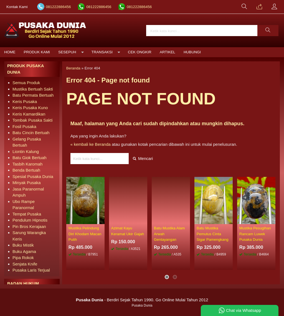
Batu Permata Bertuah (33, 95)
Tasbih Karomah (27, 164)
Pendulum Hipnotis (29, 220)
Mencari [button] (143, 158)
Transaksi (102, 52)
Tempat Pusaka (26, 214)
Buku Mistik (23, 245)
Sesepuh (67, 52)
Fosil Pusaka (24, 126)
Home (10, 52)
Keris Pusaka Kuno (30, 107)
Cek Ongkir (139, 52)
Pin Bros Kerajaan (29, 226)
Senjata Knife (24, 264)
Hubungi (192, 52)
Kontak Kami (17, 7)
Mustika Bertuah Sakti (32, 89)
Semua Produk (26, 82)
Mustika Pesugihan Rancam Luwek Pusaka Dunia (255, 234)
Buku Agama (24, 251)
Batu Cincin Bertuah (30, 132)
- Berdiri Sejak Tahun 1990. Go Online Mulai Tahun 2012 (142, 299)
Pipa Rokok (23, 257)
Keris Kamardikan (28, 114)
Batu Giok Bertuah (29, 157)
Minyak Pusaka (26, 182)
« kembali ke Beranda (90, 144)
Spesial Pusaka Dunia (32, 176)
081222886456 (58, 7)
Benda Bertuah (26, 170)
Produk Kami (37, 52)
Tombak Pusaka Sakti (32, 120)
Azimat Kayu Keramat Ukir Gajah (127, 231)
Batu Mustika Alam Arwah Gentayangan (169, 234)
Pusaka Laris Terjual (31, 270)
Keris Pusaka (24, 101)
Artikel (167, 52)
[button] (267, 30)
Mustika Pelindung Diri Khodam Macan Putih (85, 234)
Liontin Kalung (25, 151)
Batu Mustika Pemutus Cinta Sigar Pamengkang (213, 234)
